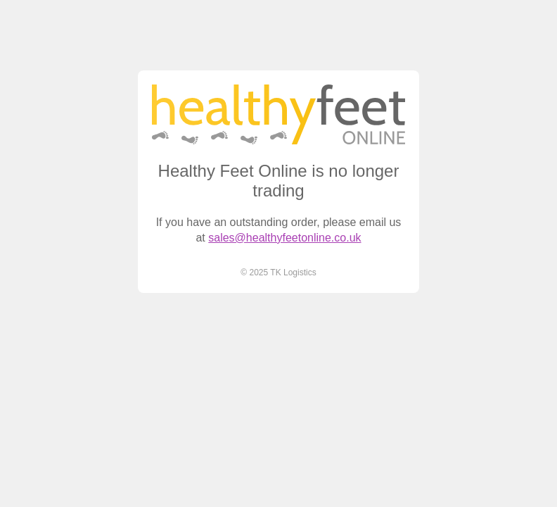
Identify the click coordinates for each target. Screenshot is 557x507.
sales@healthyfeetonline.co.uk (284, 238)
